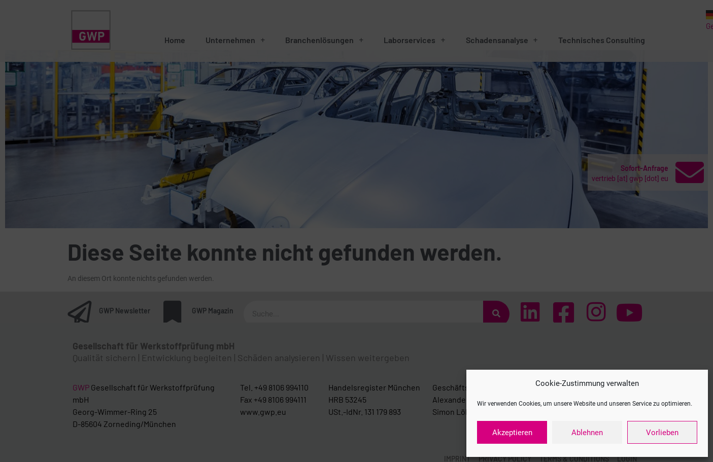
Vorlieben (662, 432)
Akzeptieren (512, 432)
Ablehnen (587, 432)
